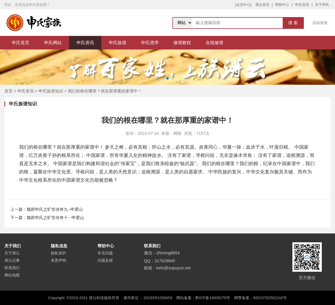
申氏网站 (53, 42)
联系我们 (12, 268)
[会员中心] (243, 5)
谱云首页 (262, 5)
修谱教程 (182, 42)
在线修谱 (214, 42)
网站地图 (12, 275)
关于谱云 (12, 253)
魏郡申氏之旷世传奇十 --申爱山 (55, 217)
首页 (8, 91)
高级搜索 (320, 23)
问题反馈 (105, 260)
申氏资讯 (85, 42)
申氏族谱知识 (50, 91)
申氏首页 (302, 5)
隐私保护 (58, 253)
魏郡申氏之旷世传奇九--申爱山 (55, 209)
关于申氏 (322, 5)
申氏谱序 (150, 42)
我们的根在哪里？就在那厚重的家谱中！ (105, 91)
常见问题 (105, 253)
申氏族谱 (117, 42)
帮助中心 (282, 5)
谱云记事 (12, 260)
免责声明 (58, 260)
